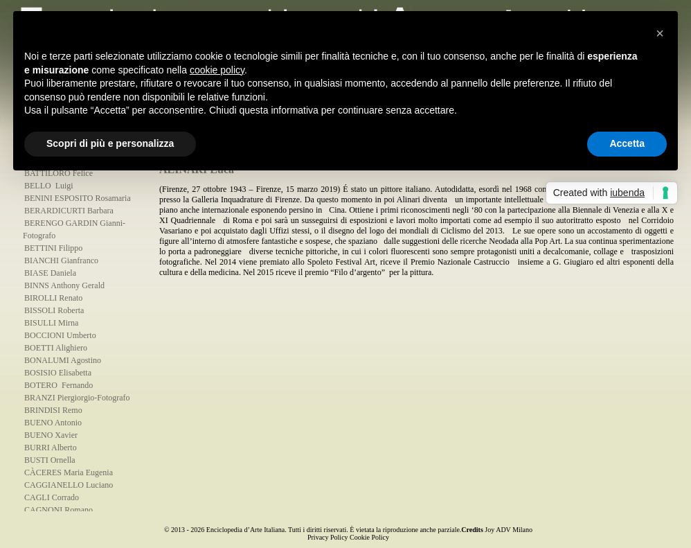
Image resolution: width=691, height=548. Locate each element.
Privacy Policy (327, 537)
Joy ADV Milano (508, 529)
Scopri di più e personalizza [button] (110, 143)
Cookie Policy (369, 537)
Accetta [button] (627, 143)
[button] (660, 33)
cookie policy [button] (217, 70)
